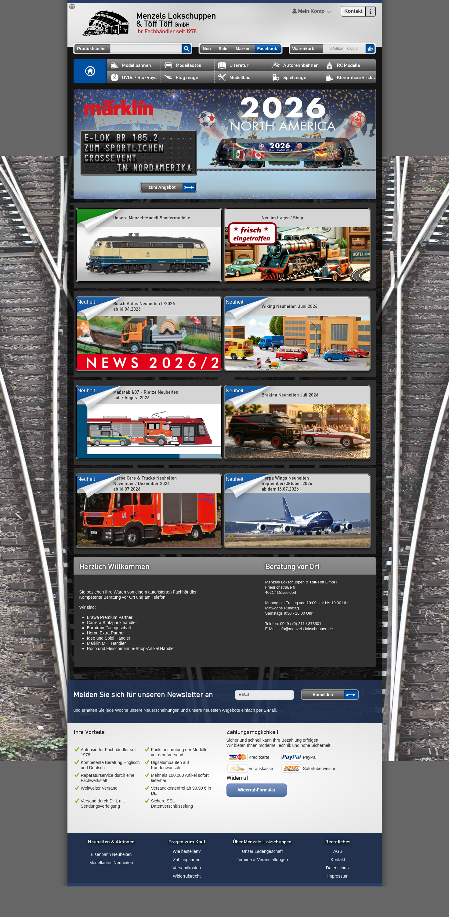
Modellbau (234, 77)
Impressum (337, 876)
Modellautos (183, 65)
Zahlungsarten (187, 859)
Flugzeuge (181, 77)
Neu (207, 48)
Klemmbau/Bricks (350, 77)
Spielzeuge (289, 77)
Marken (243, 48)
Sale (223, 48)
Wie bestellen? (187, 851)
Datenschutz (338, 867)
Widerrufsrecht (187, 876)
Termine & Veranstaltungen (262, 859)
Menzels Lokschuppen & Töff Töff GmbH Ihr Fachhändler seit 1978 (148, 23)
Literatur (233, 65)
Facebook (267, 48)
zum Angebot (162, 187)
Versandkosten (186, 867)
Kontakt (338, 859)
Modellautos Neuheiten (111, 862)
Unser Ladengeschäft (262, 851)
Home (90, 71)
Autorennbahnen (295, 65)
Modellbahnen (131, 65)
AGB (337, 851)
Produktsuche (91, 48)
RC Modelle (343, 65)
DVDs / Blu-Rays (134, 77)
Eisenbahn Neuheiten (111, 854)
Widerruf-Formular (257, 789)
